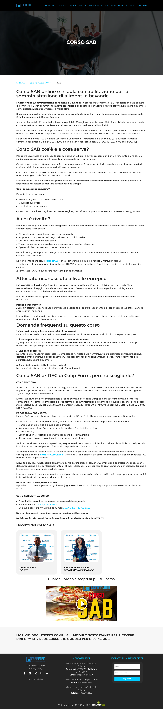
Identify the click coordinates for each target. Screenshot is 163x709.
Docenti (62, 5)
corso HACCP (52, 261)
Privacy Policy (35, 668)
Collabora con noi (122, 5)
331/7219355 (84, 508)
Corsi (73, 5)
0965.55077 (80, 669)
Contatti (142, 5)
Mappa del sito (36, 679)
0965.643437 (86, 682)
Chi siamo (49, 5)
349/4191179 (69, 508)
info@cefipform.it (48, 504)
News (82, 5)
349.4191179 (81, 672)
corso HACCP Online (51, 454)
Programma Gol (98, 5)
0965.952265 (86, 693)
